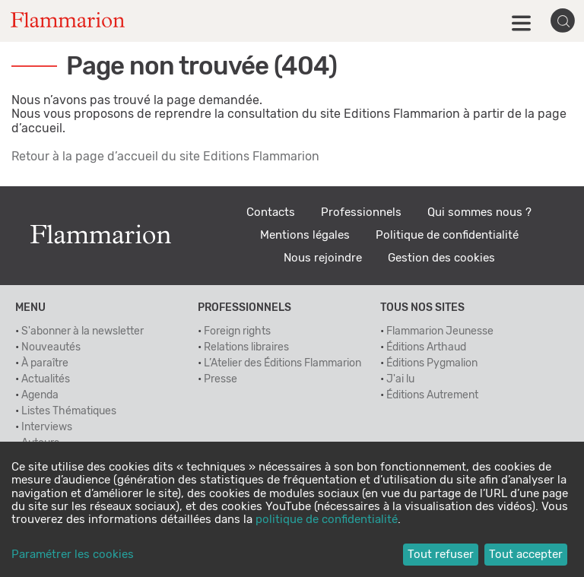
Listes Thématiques (68, 411)
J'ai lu (400, 379)
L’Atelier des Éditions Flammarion (282, 363)
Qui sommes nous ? (479, 212)
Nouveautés (51, 347)
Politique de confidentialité (447, 235)
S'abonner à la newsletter (82, 331)
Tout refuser (441, 554)
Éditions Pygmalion (432, 363)
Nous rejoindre (323, 258)
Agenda (40, 395)
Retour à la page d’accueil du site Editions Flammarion (165, 157)
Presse (220, 379)
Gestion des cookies (441, 258)
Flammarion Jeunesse (440, 331)
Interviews (46, 427)
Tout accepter (526, 554)
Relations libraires (246, 347)
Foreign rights (237, 331)
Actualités (45, 379)
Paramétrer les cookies (72, 554)
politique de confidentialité (327, 519)
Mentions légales (305, 235)
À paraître (44, 363)
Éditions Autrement (432, 395)
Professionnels (361, 212)
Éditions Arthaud (426, 347)
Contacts (270, 212)
